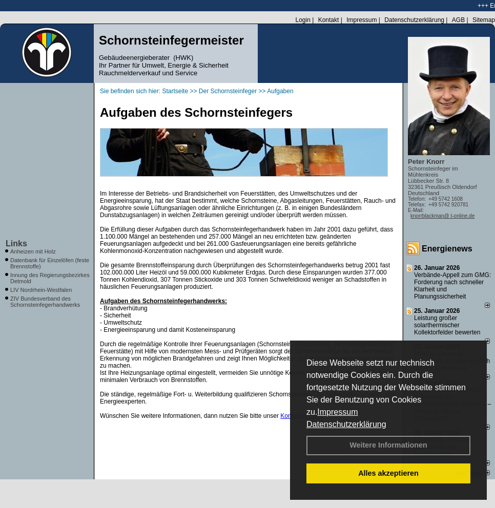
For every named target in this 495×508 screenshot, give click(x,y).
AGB (458, 20)
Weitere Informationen (388, 445)
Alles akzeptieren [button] (388, 473)
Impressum (337, 412)
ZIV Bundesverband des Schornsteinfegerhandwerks (45, 301)
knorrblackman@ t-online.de (442, 216)
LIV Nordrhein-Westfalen (41, 290)
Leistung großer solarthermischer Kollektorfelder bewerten (447, 325)
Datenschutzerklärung (346, 424)
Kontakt (328, 20)
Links (16, 243)
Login (302, 20)
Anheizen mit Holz (33, 251)
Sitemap (483, 20)
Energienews (447, 248)
